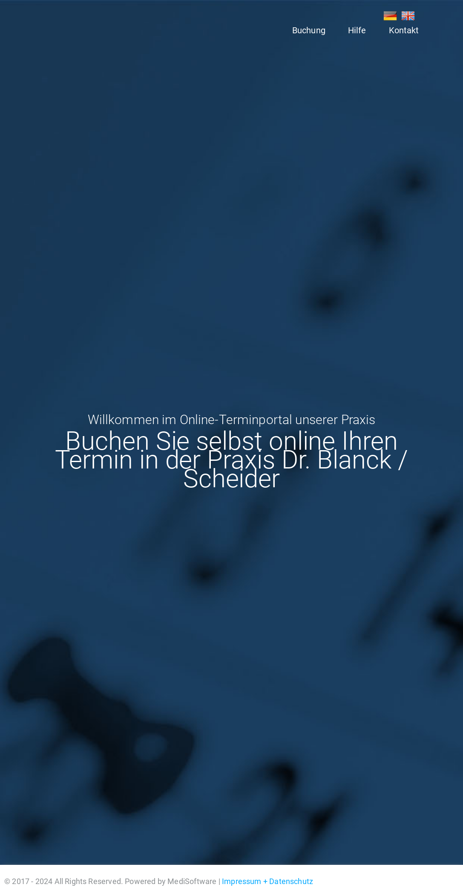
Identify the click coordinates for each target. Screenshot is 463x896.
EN (408, 16)
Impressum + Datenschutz (267, 881)
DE (390, 16)
